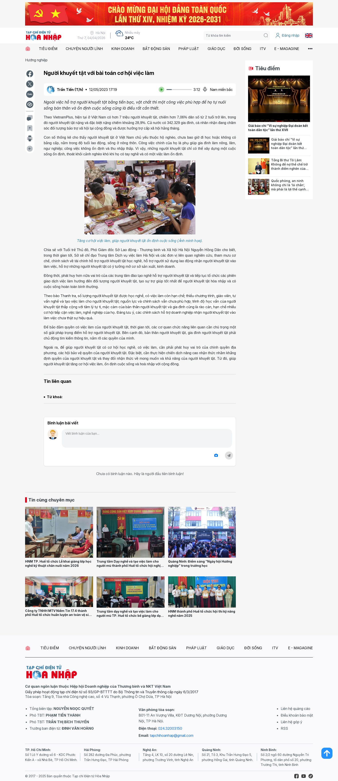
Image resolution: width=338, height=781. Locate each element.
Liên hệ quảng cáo (295, 708)
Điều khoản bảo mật (297, 715)
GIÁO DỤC (216, 48)
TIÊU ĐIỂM (48, 48)
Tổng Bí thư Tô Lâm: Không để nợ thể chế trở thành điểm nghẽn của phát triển (289, 166)
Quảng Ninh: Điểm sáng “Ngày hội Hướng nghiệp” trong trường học (200, 563)
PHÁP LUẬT (188, 48)
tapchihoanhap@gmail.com (171, 735)
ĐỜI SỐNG (242, 48)
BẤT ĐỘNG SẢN (156, 48)
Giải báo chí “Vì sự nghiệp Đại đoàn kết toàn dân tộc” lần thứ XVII (278, 128)
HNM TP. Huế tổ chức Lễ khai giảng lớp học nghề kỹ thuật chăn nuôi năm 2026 (58, 563)
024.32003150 (170, 728)
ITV (263, 48)
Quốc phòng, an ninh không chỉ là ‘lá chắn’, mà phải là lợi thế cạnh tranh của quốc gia (288, 187)
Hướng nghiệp (36, 60)
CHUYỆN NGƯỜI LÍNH (84, 48)
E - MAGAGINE (286, 48)
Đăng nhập (287, 35)
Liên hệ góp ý (291, 722)
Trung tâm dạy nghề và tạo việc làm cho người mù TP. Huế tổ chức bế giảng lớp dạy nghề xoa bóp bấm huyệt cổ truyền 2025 (129, 615)
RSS (284, 728)
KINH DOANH (122, 48)
